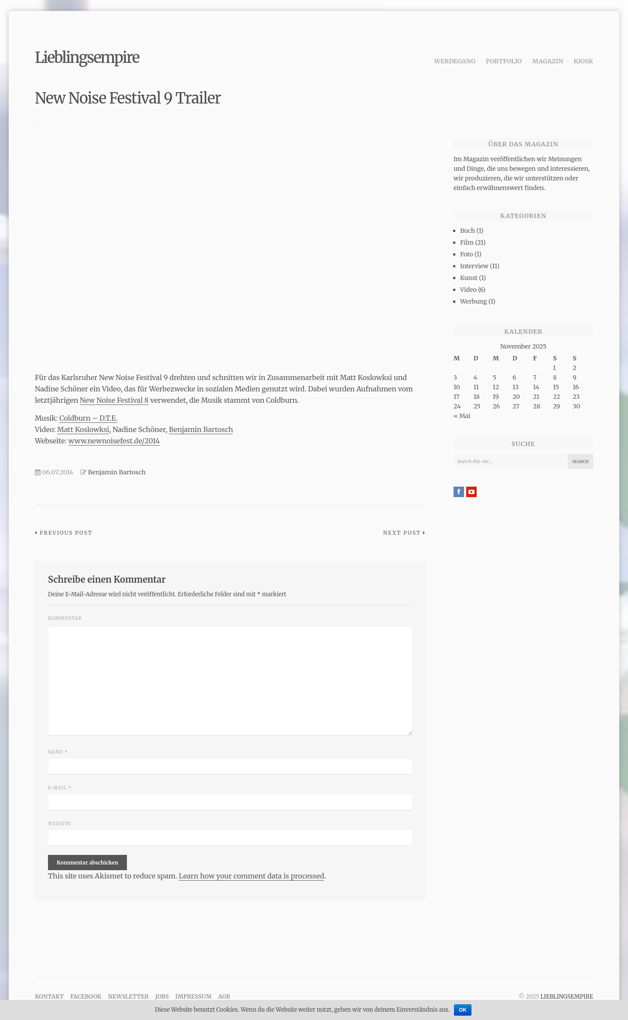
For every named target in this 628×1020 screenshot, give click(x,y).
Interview (474, 266)
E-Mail (60, 788)
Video (468, 290)
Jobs (162, 996)
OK (463, 1010)
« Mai (462, 416)
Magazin (547, 61)
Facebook (86, 996)
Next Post (402, 532)
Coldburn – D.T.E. (88, 418)
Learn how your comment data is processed (251, 875)
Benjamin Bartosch (201, 429)
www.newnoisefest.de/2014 (114, 440)
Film (467, 242)
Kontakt (49, 996)
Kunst (469, 278)
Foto (466, 254)
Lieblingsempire (87, 57)
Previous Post (66, 532)
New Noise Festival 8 (114, 400)
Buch (467, 231)
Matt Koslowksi (83, 429)
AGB (224, 996)
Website (59, 823)
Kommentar (65, 618)
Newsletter (128, 996)
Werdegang (455, 61)
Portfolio (504, 61)
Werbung (473, 301)
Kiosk (583, 61)
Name (58, 752)
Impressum (193, 996)
